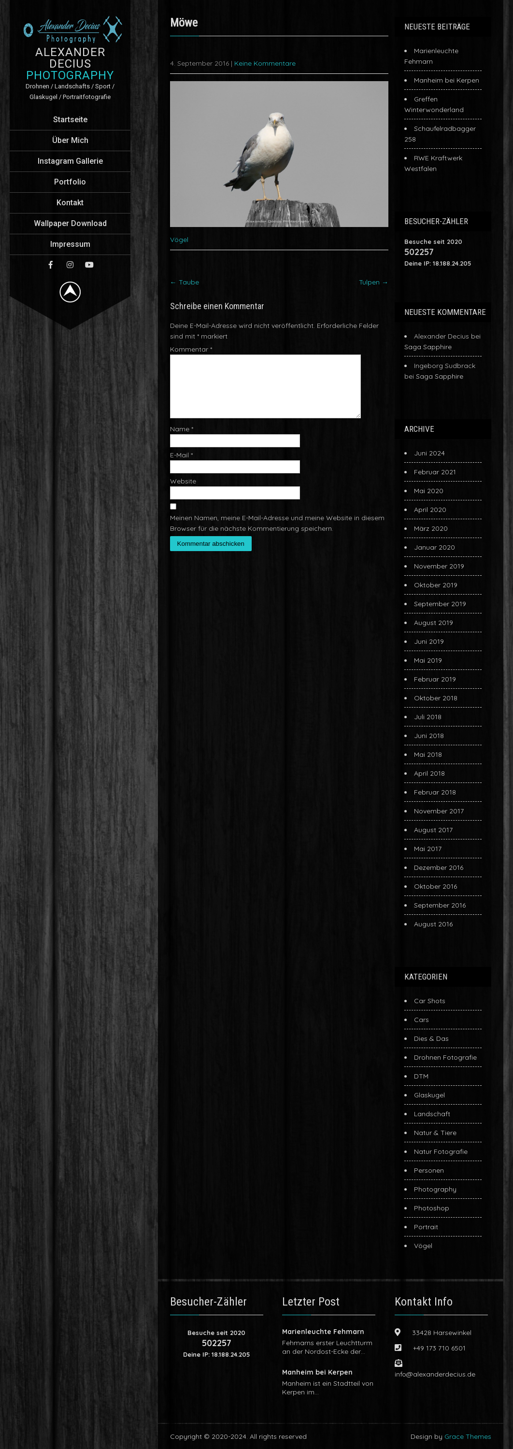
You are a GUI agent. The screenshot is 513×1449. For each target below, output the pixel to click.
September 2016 (440, 905)
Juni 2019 (429, 641)
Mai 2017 (428, 848)
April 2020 (430, 509)
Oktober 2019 (435, 585)
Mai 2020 (428, 490)
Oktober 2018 (435, 698)
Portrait (426, 1226)
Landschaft (432, 1113)
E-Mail (181, 466)
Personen (429, 1170)
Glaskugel (429, 1095)
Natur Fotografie (441, 1151)
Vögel (179, 239)
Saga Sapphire (428, 346)
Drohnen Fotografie (445, 1057)
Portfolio (70, 181)
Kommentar (191, 349)
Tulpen (373, 282)
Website (183, 492)
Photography (435, 1189)
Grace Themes (467, 1436)
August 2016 (433, 924)
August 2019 (433, 622)
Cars (421, 1019)
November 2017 (439, 811)
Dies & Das (431, 1038)
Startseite (70, 119)
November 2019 (439, 566)
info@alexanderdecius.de (435, 1374)
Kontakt (70, 202)
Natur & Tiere (435, 1132)
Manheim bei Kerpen (446, 80)
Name (181, 440)
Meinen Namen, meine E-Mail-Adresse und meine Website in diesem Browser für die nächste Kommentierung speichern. (277, 534)
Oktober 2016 (435, 886)
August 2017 (433, 829)
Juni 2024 (429, 453)
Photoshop (431, 1208)
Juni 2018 (429, 735)
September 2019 (440, 603)
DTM (421, 1076)
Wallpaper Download (70, 223)
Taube (184, 282)
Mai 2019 (428, 660)
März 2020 (431, 528)
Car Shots (429, 1000)
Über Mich (70, 140)
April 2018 (429, 773)
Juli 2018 (428, 716)
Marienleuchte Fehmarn (323, 1331)
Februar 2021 (435, 472)
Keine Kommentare (265, 63)
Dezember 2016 (438, 867)
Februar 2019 (435, 679)
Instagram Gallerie (70, 161)
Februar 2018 (435, 792)
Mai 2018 (428, 754)
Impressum (70, 244)
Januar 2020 (434, 547)
